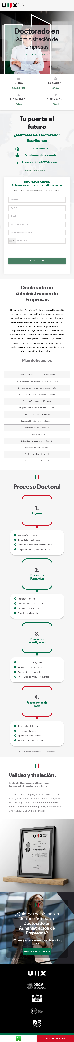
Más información (55, 1038)
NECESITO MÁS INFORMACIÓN (37, 951)
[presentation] (37, 250)
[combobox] (12, 241)
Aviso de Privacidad (44, 267)
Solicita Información (35, 171)
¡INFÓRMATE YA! (37, 261)
